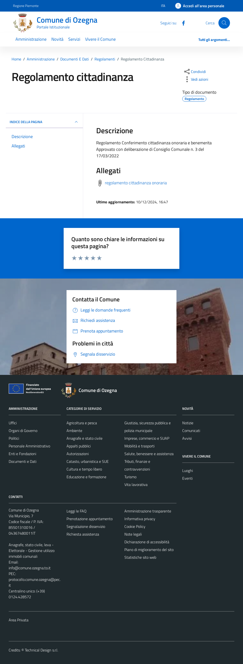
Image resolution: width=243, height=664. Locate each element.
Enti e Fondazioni (22, 454)
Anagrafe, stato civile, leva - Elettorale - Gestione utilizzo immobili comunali (31, 550)
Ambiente (74, 430)
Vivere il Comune (100, 39)
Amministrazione (31, 39)
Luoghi (187, 470)
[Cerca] (224, 23)
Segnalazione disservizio (86, 526)
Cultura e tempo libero (84, 469)
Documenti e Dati (22, 461)
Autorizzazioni (78, 454)
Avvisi (187, 438)
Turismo (130, 477)
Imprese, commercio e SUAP (146, 438)
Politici (14, 438)
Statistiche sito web (140, 557)
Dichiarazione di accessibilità (146, 542)
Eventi (187, 478)
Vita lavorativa (136, 484)
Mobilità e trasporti (139, 446)
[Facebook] (181, 23)
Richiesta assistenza (83, 534)
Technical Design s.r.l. (41, 650)
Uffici (13, 423)
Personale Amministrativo (29, 446)
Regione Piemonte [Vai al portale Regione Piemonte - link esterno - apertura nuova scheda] (26, 5)
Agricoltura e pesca (82, 423)
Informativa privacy (139, 519)
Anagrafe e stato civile (84, 438)
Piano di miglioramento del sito (149, 549)
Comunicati (191, 430)
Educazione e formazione (86, 477)
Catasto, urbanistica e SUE (88, 461)
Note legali (133, 534)
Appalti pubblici (79, 446)
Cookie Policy (134, 526)
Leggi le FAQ (77, 511)
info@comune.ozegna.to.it (30, 568)
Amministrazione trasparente (147, 511)
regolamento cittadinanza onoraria (136, 182)
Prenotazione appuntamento (90, 519)
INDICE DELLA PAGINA (44, 122)
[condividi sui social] (194, 71)
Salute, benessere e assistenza (149, 454)
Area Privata (18, 620)
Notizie (187, 423)
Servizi (74, 39)
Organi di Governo (23, 430)
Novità (57, 39)
